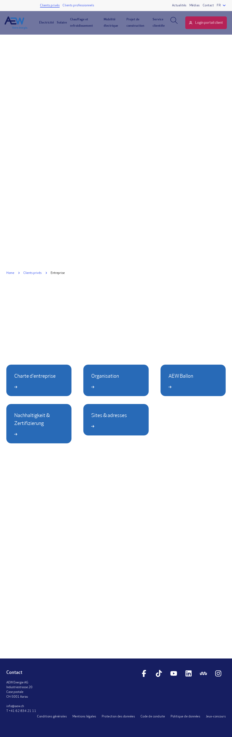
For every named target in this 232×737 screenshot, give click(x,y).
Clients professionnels (78, 5)
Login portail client (207, 25)
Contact (208, 5)
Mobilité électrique (111, 25)
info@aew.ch (15, 706)
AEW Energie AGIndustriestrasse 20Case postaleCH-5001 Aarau (19, 689)
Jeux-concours (216, 716)
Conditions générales (52, 716)
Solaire (64, 24)
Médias (194, 5)
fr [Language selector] (219, 5)
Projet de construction (135, 25)
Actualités (179, 5)
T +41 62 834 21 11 (21, 711)
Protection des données (118, 716)
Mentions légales (84, 716)
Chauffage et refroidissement (83, 25)
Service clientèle (157, 25)
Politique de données (185, 716)
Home (10, 273)
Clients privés (50, 5)
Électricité (48, 24)
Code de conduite (153, 716)
